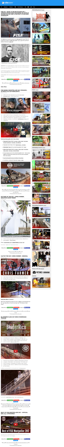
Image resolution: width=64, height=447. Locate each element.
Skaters (6, 7)
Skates (11, 7)
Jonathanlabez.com (8, 242)
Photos (17, 251)
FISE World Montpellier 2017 (22, 189)
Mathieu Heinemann (25, 83)
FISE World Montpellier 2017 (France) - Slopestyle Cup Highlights (14, 91)
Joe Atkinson (16, 190)
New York (20, 311)
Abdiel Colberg (12, 406)
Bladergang (10, 403)
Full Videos (20, 7)
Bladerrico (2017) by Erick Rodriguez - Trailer (14, 317)
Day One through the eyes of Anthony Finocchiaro (13, 157)
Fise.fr (14, 435)
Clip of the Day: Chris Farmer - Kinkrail (14, 256)
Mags (12, 83)
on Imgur (17, 242)
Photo (16, 397)
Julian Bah (19, 405)
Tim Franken (25, 405)
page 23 (11, 41)
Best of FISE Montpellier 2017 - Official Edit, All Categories (14, 413)
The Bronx (15, 311)
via (23, 242)
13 (18, 40)
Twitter (16, 80)
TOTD (10, 311)
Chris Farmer (17, 83)
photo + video (20, 160)
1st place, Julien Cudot (18, 141)
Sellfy (20, 301)
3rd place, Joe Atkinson (16, 142)
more (43, 9)
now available (6, 240)
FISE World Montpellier (11, 189)
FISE (4, 39)
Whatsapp (10, 79)
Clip (4, 154)
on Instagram (7, 299)
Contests (3, 190)
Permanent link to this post (16, 84)
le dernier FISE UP (10, 65)
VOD (22, 403)
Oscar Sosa (18, 406)
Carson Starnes (4, 406)
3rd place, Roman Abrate (14, 150)
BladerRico (4, 403)
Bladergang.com (22, 368)
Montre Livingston (12, 405)
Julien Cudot (22, 190)
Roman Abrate (10, 190)
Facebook (28, 79)
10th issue (18, 39)
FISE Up (8, 83)
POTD (21, 251)
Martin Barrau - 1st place (21, 144)
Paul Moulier (15, 408)
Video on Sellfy (14, 341)
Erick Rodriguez (17, 403)
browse (42, 268)
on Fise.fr (22, 119)
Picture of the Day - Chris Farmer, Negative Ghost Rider (12, 197)
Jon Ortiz (25, 311)
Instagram (17, 79)
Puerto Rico (27, 403)
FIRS (17, 192)
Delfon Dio (12, 40)
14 (19, 40)
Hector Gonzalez (25, 406)
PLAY (25, 147)
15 (21, 40)
